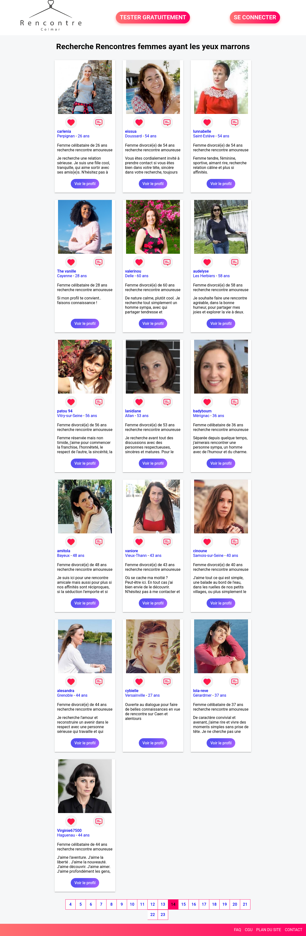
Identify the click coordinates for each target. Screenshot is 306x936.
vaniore (131, 551)
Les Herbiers (204, 276)
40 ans (232, 555)
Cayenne (64, 276)
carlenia (64, 131)
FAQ (237, 929)
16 (193, 904)
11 (142, 904)
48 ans (78, 555)
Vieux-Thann (136, 555)
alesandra (65, 690)
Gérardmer (202, 695)
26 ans (84, 136)
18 (214, 904)
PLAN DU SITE (268, 929)
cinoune (200, 551)
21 (245, 904)
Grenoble (65, 695)
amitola (63, 551)
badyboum (202, 411)
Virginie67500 (69, 830)
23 (163, 914)
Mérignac (201, 415)
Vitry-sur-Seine (69, 415)
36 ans (218, 415)
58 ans (224, 276)
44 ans (82, 695)
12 (152, 904)
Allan (129, 415)
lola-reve (200, 690)
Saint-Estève (204, 136)
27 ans (154, 695)
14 (173, 904)
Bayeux (63, 555)
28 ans (81, 276)
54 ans (150, 136)
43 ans (156, 555)
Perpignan (66, 136)
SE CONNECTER (255, 17)
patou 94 (64, 411)
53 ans (143, 415)
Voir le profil (84, 183)
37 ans (220, 695)
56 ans (91, 415)
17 (204, 904)
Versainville (135, 695)
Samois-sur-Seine (208, 555)
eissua (131, 131)
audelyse (201, 271)
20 (235, 904)
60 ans (143, 276)
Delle (129, 276)
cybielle (132, 690)
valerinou (133, 271)
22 (152, 914)
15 (183, 904)
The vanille (66, 271)
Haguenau (66, 835)
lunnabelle (202, 131)
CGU (249, 929)
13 (163, 904)
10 (132, 904)
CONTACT (293, 929)
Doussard (133, 136)
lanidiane (133, 411)
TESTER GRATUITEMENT (153, 17)
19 (224, 904)
